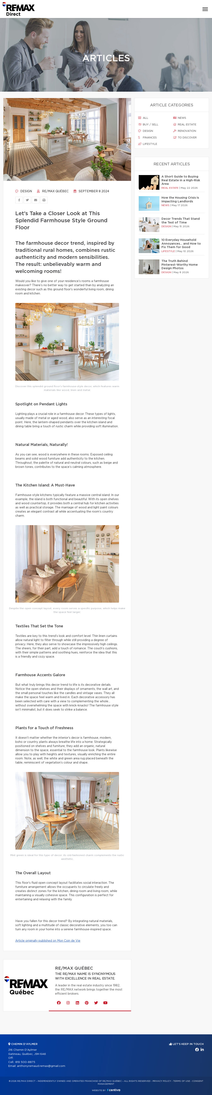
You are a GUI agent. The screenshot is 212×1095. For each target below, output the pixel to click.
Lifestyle (147, 144)
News (179, 117)
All (143, 117)
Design (23, 191)
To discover (185, 137)
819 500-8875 (25, 1062)
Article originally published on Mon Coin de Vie (47, 940)
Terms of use (181, 1081)
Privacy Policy (162, 1081)
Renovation (184, 131)
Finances (147, 137)
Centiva (113, 1090)
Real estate (184, 124)
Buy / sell (148, 124)
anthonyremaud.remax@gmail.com (41, 1066)
